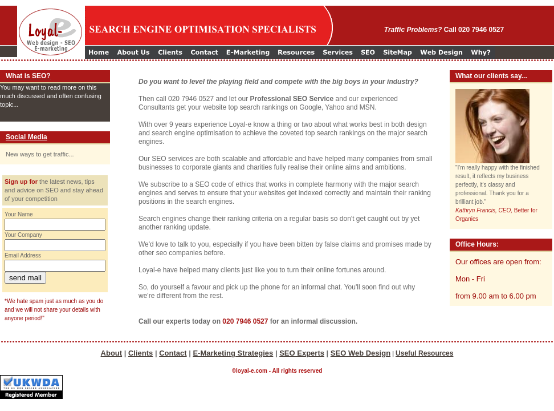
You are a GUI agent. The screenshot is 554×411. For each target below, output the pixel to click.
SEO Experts (301, 353)
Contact (172, 353)
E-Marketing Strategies (233, 353)
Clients (140, 353)
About (112, 353)
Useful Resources (424, 353)
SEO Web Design (360, 353)
